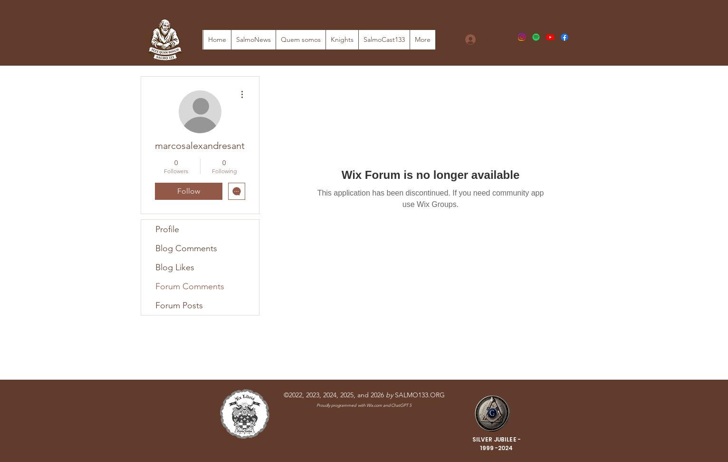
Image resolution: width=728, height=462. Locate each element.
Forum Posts (179, 305)
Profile (167, 229)
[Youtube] (550, 37)
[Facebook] (564, 37)
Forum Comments (189, 286)
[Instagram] (522, 37)
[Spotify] (536, 37)
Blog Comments (186, 248)
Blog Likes (174, 267)
